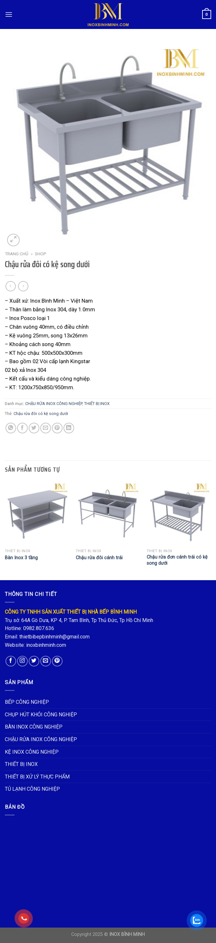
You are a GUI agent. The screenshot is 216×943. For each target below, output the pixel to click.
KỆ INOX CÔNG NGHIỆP (32, 752)
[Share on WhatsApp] (10, 428)
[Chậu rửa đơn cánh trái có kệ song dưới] (179, 513)
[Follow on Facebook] (10, 661)
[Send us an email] (45, 661)
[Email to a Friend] (45, 428)
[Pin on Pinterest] (57, 428)
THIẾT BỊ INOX (97, 403)
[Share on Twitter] (34, 428)
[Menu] (9, 14)
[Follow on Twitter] (34, 661)
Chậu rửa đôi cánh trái (99, 558)
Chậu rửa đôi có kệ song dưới (41, 413)
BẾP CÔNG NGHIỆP (27, 702)
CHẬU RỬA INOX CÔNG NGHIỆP (53, 403)
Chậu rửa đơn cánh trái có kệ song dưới (177, 560)
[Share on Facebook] (22, 428)
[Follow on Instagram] (22, 661)
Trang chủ (16, 253)
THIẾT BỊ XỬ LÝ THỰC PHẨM (37, 777)
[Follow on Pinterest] (57, 661)
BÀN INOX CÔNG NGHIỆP (34, 727)
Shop (40, 253)
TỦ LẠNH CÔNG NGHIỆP (32, 789)
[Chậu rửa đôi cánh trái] (108, 513)
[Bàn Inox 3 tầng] (37, 513)
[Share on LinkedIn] (69, 428)
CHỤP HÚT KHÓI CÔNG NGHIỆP (41, 715)
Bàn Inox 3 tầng (21, 558)
